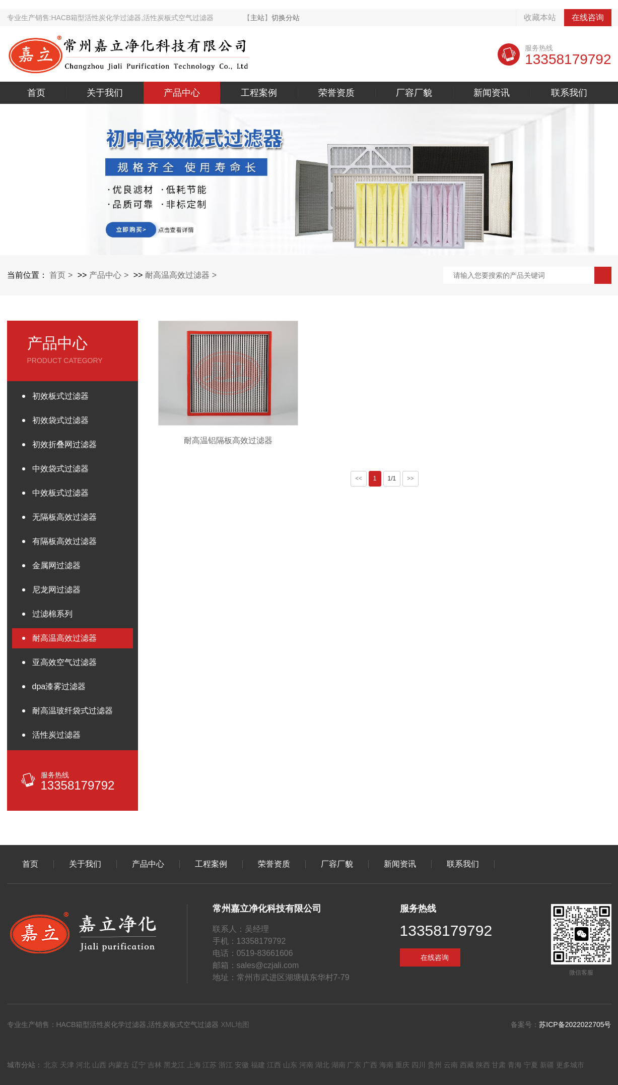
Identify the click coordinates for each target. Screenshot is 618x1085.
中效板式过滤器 (60, 493)
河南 (306, 1065)
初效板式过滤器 (60, 396)
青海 (515, 1065)
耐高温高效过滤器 (177, 275)
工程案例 (259, 92)
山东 (290, 1065)
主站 (257, 18)
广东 (354, 1065)
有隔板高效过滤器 (64, 541)
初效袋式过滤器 (60, 420)
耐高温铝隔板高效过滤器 (228, 440)
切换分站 (285, 18)
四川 (418, 1065)
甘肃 (499, 1065)
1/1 (392, 478)
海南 (386, 1065)
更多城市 (570, 1065)
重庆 (402, 1065)
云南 (451, 1065)
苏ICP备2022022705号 (575, 1024)
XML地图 (235, 1024)
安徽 (242, 1065)
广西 (370, 1065)
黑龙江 (174, 1065)
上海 (194, 1065)
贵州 (435, 1065)
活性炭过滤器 (56, 735)
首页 (36, 92)
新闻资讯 (491, 92)
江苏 (209, 1065)
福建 (258, 1065)
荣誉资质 (336, 92)
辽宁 (138, 1065)
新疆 (547, 1065)
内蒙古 (118, 1065)
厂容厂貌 (414, 92)
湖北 (322, 1065)
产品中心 (182, 92)
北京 (51, 1065)
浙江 (226, 1065)
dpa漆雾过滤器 (59, 686)
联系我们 (569, 92)
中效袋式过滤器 (60, 468)
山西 (99, 1065)
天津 (67, 1065)
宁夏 (531, 1065)
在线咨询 (588, 17)
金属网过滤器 (56, 565)
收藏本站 (540, 17)
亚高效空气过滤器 (64, 662)
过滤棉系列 (52, 614)
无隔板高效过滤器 (64, 517)
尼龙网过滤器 (56, 589)
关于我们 (105, 92)
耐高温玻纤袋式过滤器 (72, 710)
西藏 (467, 1065)
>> (410, 478)
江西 (274, 1065)
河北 (83, 1065)
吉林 (155, 1065)
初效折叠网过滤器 (64, 444)
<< (358, 478)
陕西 (483, 1065)
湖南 (338, 1065)
